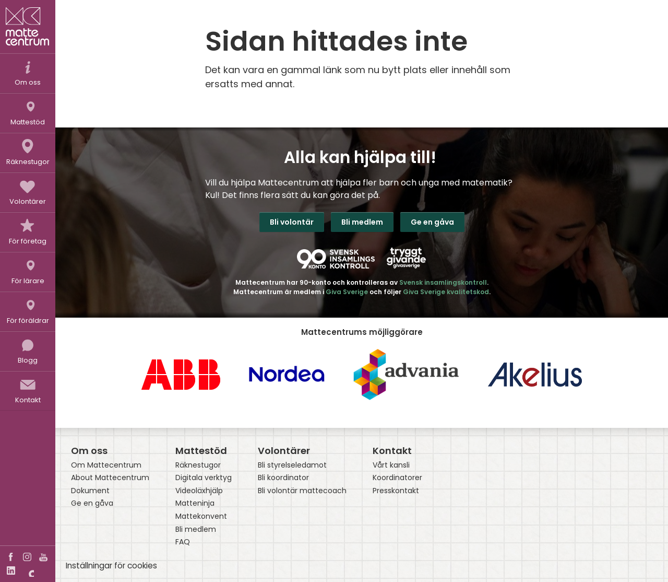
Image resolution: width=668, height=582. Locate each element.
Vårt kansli (391, 465)
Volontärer (284, 450)
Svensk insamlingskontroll (443, 282)
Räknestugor (198, 465)
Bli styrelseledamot (292, 465)
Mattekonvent (201, 516)
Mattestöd (201, 450)
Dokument (90, 491)
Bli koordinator (283, 478)
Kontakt (392, 450)
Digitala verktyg (203, 478)
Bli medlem (362, 222)
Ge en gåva (432, 222)
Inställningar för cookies (111, 565)
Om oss (89, 450)
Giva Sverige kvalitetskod (446, 291)
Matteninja (194, 503)
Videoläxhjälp (199, 491)
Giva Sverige (347, 291)
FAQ (182, 542)
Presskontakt (396, 491)
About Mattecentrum (110, 478)
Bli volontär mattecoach (302, 491)
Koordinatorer (397, 478)
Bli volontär (292, 222)
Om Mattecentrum (106, 465)
